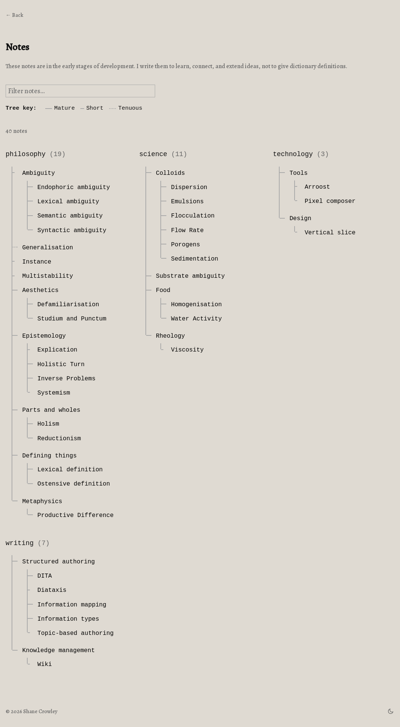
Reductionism (59, 438)
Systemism (53, 393)
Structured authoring (58, 562)
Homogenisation (196, 304)
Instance (36, 262)
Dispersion (189, 187)
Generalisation (47, 247)
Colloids (170, 173)
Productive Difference (75, 515)
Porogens (185, 244)
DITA (44, 576)
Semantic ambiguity (70, 216)
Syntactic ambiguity (72, 230)
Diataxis (52, 590)
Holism (48, 424)
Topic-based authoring (75, 633)
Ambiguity (38, 173)
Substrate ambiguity (190, 276)
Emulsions (187, 201)
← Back (14, 15)
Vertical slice (330, 232)
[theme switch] (391, 711)
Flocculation (193, 216)
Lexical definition (70, 469)
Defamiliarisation (68, 304)
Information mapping (72, 605)
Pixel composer (330, 201)
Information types (68, 619)
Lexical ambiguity (68, 201)
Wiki (44, 664)
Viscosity (187, 350)
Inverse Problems (66, 378)
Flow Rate (187, 230)
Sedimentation (194, 259)
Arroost (317, 187)
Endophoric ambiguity (73, 187)
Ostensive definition (73, 484)
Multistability (47, 276)
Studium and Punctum (72, 319)
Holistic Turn (60, 364)
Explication (57, 350)
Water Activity (196, 319)
